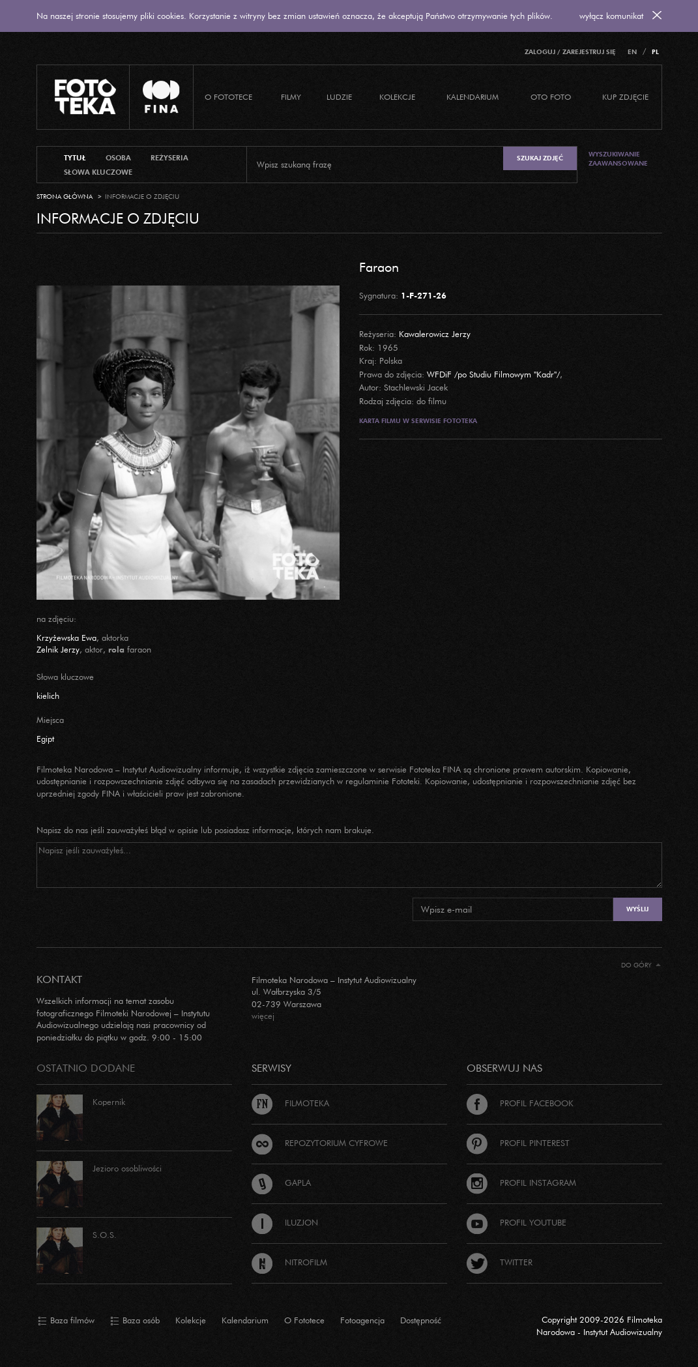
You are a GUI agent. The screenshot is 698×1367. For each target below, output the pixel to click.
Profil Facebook (520, 1103)
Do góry (641, 965)
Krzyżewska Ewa (66, 637)
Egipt (45, 738)
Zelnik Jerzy (58, 649)
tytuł (75, 157)
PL (655, 52)
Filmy (291, 97)
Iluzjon (285, 1222)
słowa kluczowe (98, 172)
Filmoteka (290, 1103)
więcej (263, 1015)
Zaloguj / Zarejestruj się (570, 52)
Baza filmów (66, 1321)
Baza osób (135, 1321)
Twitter (499, 1262)
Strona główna (64, 196)
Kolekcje (397, 97)
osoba (118, 157)
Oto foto (551, 97)
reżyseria (169, 157)
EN (632, 52)
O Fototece (228, 97)
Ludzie (339, 97)
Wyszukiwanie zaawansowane (618, 159)
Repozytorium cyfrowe (320, 1143)
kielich (47, 695)
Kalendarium (472, 97)
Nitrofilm (289, 1262)
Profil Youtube (516, 1222)
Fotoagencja (362, 1320)
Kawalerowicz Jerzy (435, 334)
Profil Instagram (521, 1182)
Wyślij (637, 909)
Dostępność (420, 1320)
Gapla (281, 1182)
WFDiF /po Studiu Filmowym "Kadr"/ (493, 374)
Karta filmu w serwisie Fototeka (418, 421)
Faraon (379, 266)
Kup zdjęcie (625, 97)
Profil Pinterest (518, 1143)
